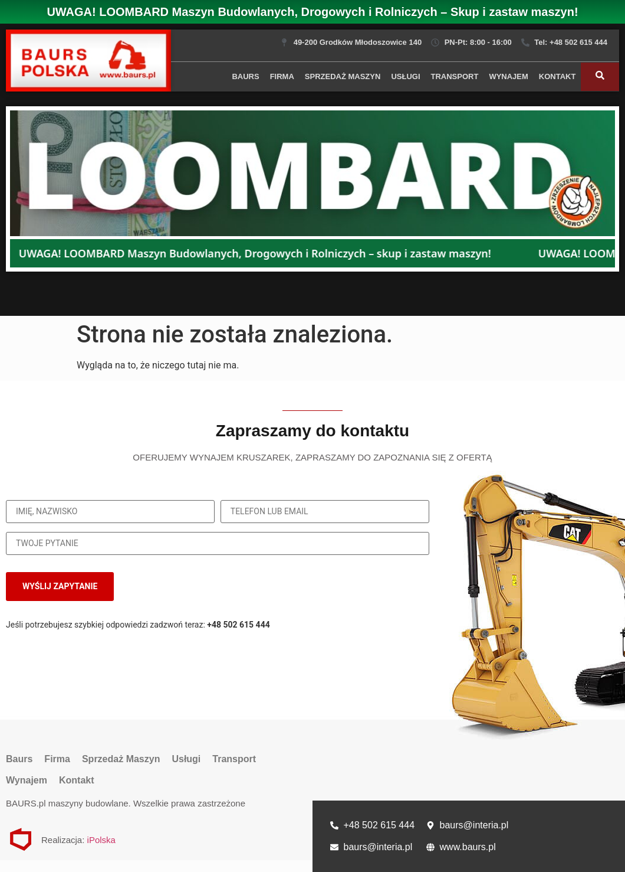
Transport (455, 76)
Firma (282, 76)
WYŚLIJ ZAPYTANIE (59, 586)
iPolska (101, 840)
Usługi (405, 76)
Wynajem (508, 76)
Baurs (245, 76)
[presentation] (348, 587)
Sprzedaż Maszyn (343, 76)
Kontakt (557, 76)
